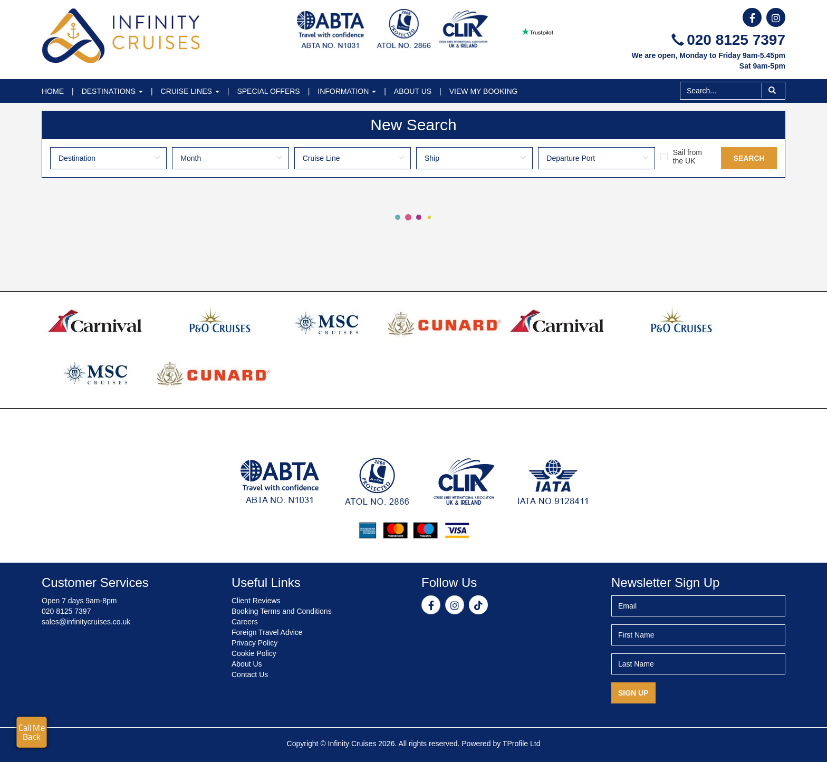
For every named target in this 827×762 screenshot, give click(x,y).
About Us (412, 91)
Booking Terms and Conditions (282, 611)
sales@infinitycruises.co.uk (86, 622)
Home (53, 91)
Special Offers (268, 91)
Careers (245, 622)
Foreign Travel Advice (267, 632)
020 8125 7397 (728, 40)
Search (749, 158)
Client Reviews (256, 600)
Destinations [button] (112, 91)
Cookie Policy (254, 653)
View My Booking (483, 91)
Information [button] (347, 91)
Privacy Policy (254, 643)
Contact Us (250, 674)
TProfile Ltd (522, 743)
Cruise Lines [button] (190, 91)
